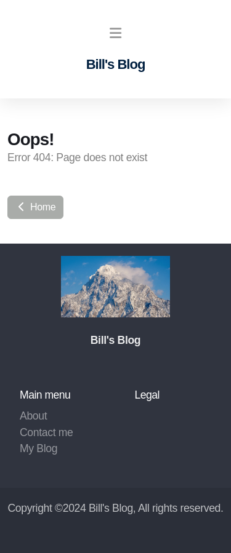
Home (35, 207)
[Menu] (115, 33)
